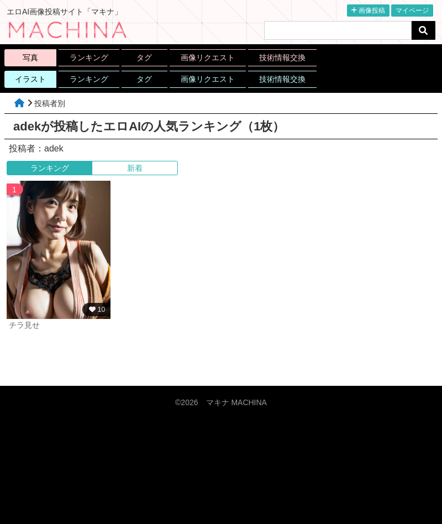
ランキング (89, 57)
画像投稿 (368, 10)
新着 (135, 168)
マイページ (412, 10)
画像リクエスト (208, 57)
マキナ (236, 402)
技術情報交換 (282, 57)
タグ (144, 57)
